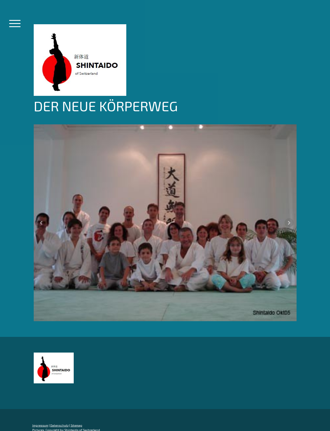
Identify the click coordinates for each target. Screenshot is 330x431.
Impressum (40, 425)
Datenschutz (59, 425)
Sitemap (76, 425)
